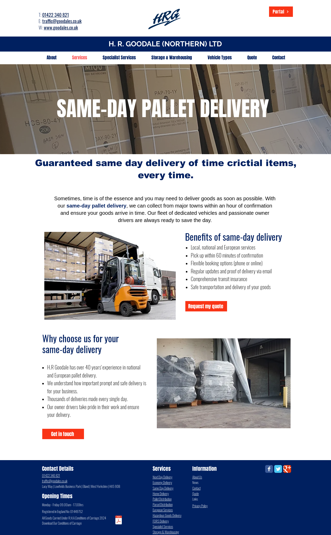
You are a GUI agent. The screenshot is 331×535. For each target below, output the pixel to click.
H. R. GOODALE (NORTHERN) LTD (165, 44)
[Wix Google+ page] (287, 469)
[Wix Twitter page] (278, 469)
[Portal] (281, 11)
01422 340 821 (55, 14)
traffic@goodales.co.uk (62, 21)
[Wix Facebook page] (269, 469)
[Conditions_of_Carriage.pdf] (118, 521)
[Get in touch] (63, 434)
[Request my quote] (206, 306)
